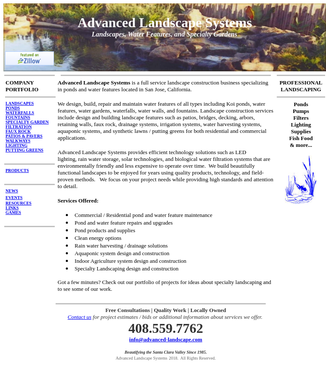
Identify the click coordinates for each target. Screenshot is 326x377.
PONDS (13, 108)
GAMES (13, 212)
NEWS (12, 190)
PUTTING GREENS (24, 150)
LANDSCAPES (20, 103)
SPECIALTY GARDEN (27, 122)
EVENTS (14, 197)
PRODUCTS (17, 170)
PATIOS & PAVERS (24, 136)
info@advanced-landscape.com (165, 339)
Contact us (79, 317)
